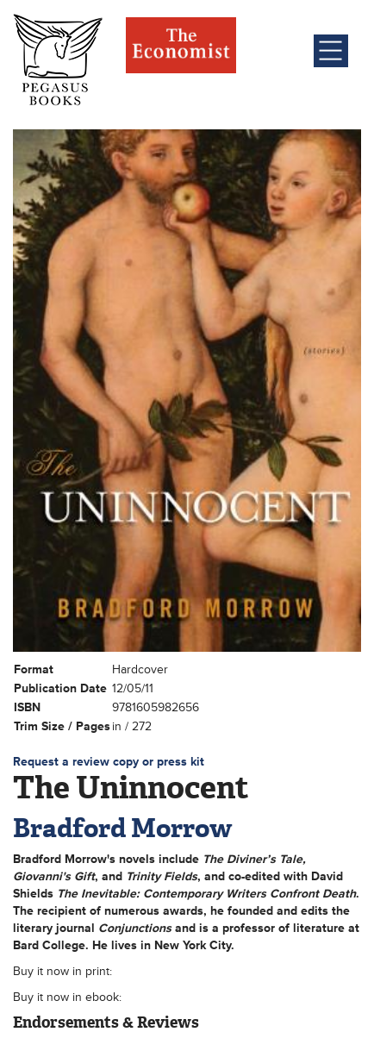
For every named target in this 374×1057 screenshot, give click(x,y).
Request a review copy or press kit (108, 761)
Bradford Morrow (122, 828)
